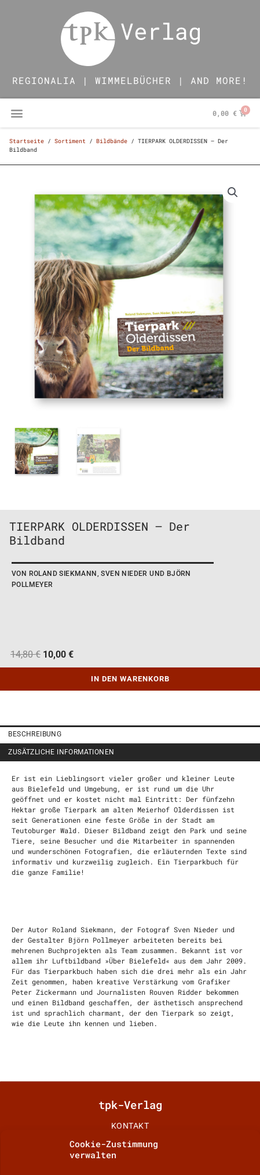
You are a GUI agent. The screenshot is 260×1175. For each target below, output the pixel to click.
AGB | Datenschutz (130, 1165)
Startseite (26, 141)
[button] (16, 113)
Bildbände (111, 141)
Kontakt (130, 1125)
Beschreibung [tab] (34, 734)
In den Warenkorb (130, 678)
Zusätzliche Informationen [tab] (61, 752)
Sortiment (70, 141)
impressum (130, 1145)
